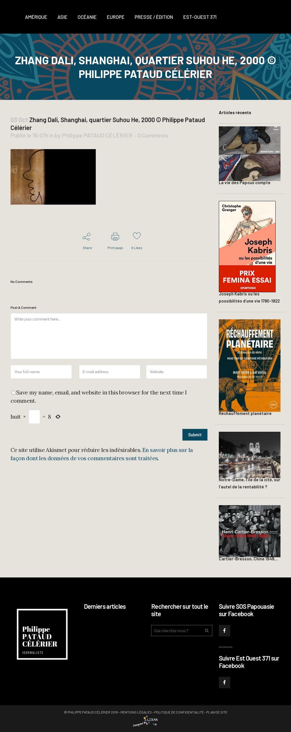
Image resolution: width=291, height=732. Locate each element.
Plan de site (216, 712)
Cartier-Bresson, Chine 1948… (248, 558)
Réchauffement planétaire (245, 413)
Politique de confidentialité (179, 712)
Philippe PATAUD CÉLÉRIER (97, 135)
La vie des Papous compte (245, 182)
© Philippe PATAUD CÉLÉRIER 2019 (91, 712)
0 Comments (153, 135)
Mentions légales (136, 712)
